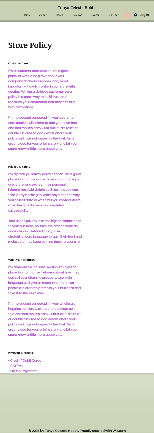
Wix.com (119, 431)
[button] (127, 15)
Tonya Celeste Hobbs (77, 7)
